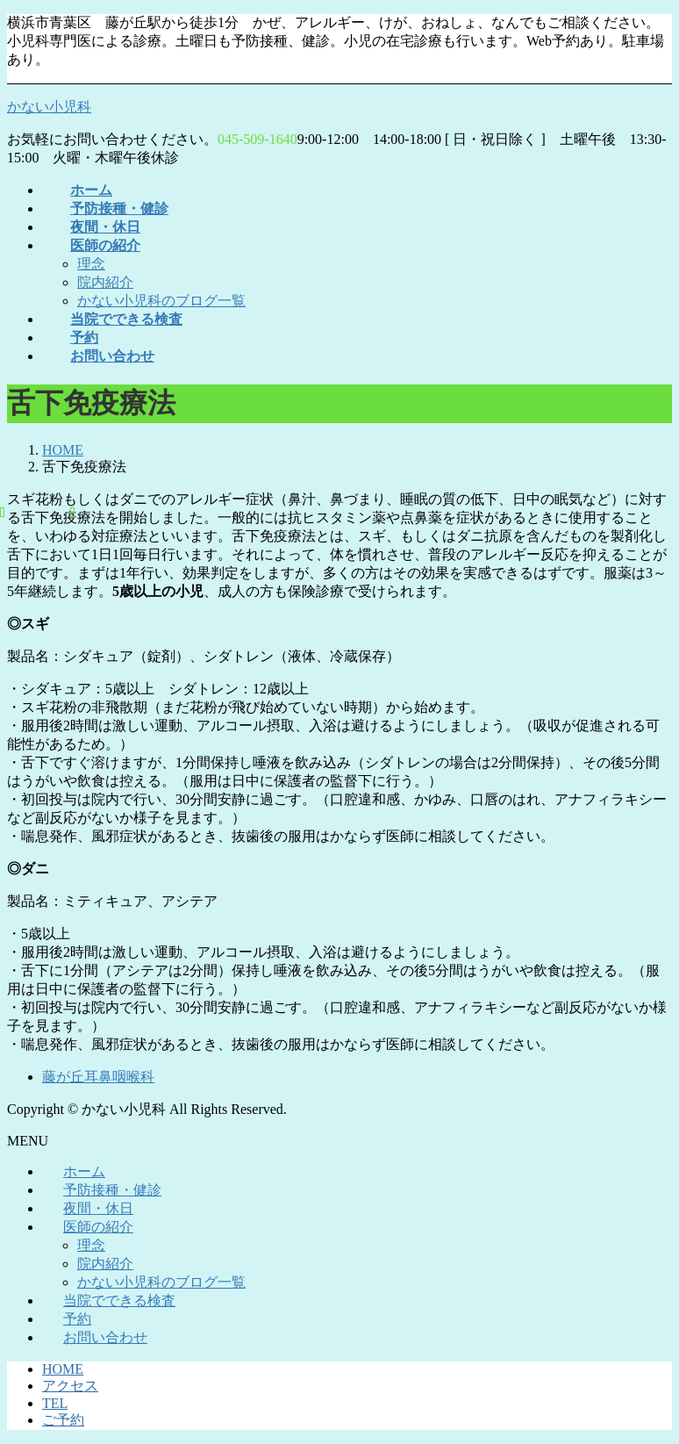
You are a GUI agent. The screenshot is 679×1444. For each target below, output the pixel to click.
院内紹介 (105, 282)
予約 (77, 1318)
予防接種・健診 (112, 1189)
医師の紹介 (98, 1226)
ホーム (84, 1171)
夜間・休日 (98, 1208)
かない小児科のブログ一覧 (161, 300)
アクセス (70, 1385)
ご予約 (63, 1419)
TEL (55, 1403)
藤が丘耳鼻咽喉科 (98, 1076)
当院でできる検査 (119, 1300)
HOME (62, 1368)
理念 (91, 263)
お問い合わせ (105, 1337)
